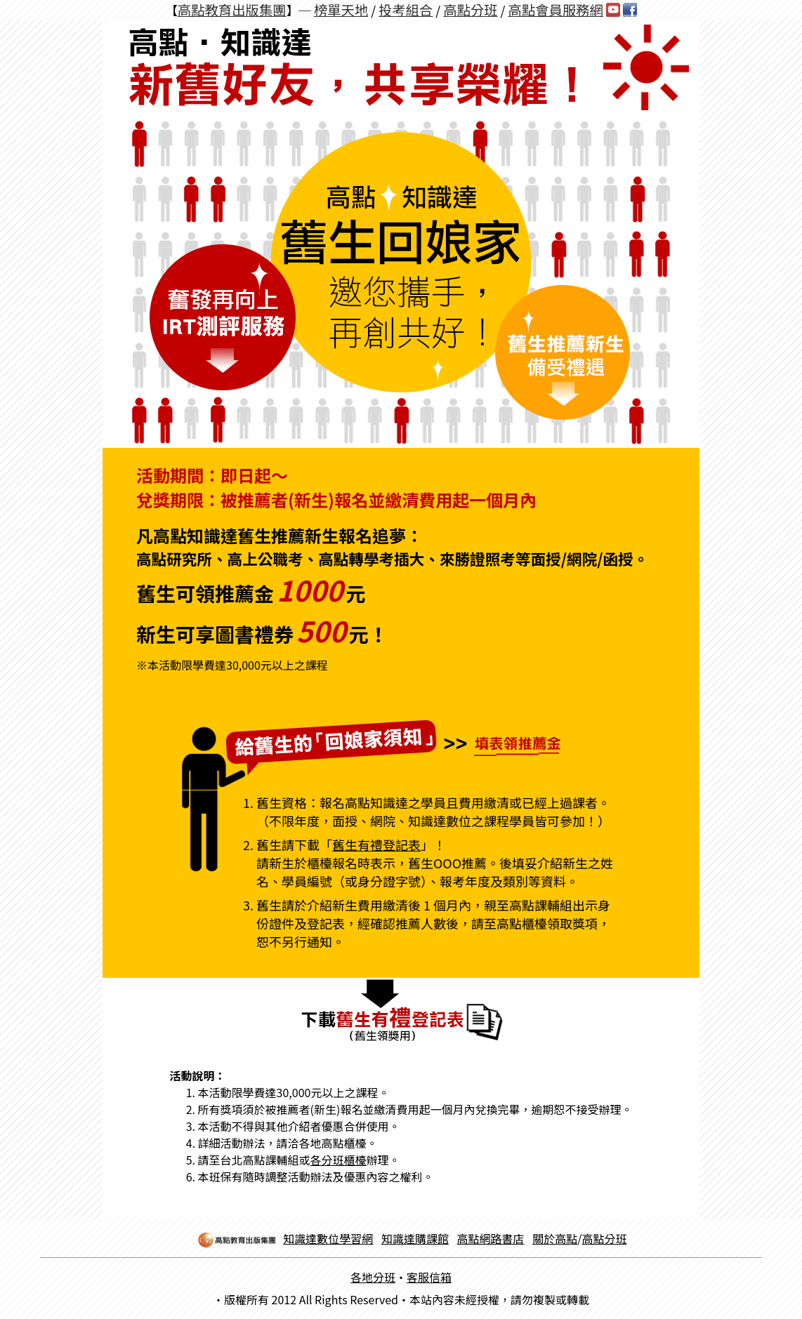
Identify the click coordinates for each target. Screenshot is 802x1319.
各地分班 (372, 1276)
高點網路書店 (491, 1238)
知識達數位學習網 (328, 1238)
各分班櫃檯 (338, 1159)
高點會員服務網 (555, 10)
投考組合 (406, 10)
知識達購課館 (415, 1238)
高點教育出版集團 (232, 10)
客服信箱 (429, 1276)
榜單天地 (341, 10)
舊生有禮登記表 (376, 844)
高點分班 (470, 10)
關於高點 (554, 1238)
